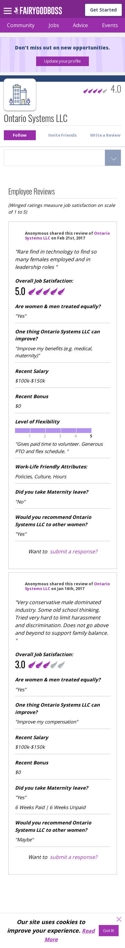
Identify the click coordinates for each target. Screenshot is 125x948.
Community (21, 25)
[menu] (9, 6)
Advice (80, 25)
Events (110, 25)
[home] (38, 12)
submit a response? (73, 551)
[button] (62, 61)
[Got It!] (109, 930)
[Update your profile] (62, 61)
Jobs (54, 25)
